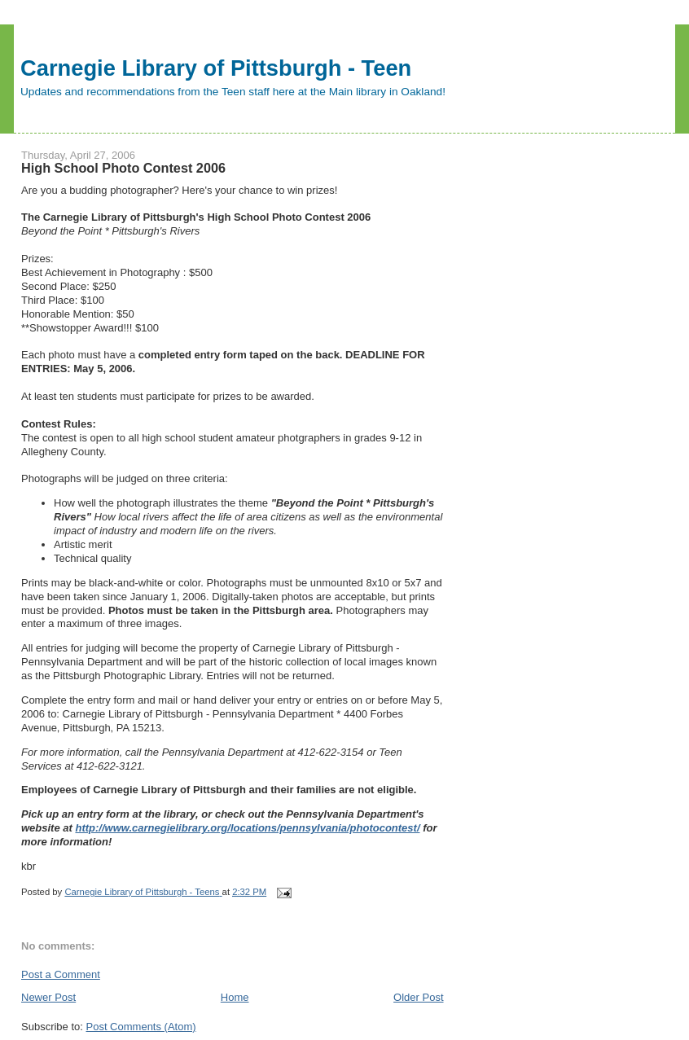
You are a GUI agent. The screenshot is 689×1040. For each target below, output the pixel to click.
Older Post (418, 997)
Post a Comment (60, 974)
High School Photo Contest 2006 (123, 167)
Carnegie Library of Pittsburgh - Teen (215, 68)
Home (235, 997)
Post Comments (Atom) (141, 1026)
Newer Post (48, 997)
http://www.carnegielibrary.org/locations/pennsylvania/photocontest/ (247, 828)
